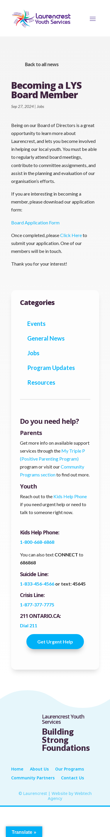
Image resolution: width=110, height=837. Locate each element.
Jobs (40, 106)
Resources (41, 382)
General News (46, 338)
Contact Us (72, 778)
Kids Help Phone (70, 496)
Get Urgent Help (55, 641)
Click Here (71, 235)
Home (17, 769)
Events (36, 323)
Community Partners (33, 778)
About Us (39, 769)
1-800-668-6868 (37, 542)
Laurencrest (35, 793)
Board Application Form (35, 222)
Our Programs (69, 769)
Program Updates (51, 367)
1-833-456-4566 (37, 583)
